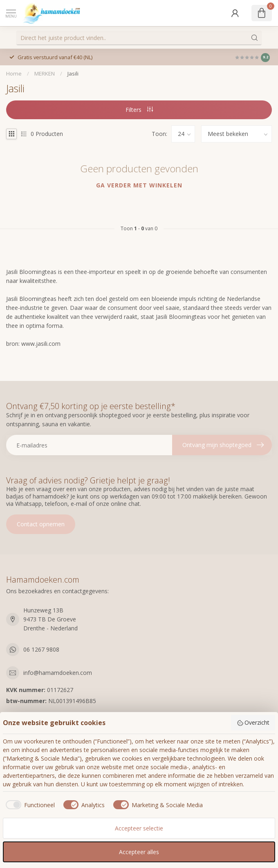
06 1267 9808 (41, 649)
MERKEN (44, 73)
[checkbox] (29, 804)
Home (14, 73)
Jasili (72, 73)
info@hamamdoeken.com (57, 673)
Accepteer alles (139, 852)
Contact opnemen (41, 524)
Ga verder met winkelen (139, 185)
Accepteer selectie (139, 828)
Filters (139, 110)
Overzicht (253, 722)
